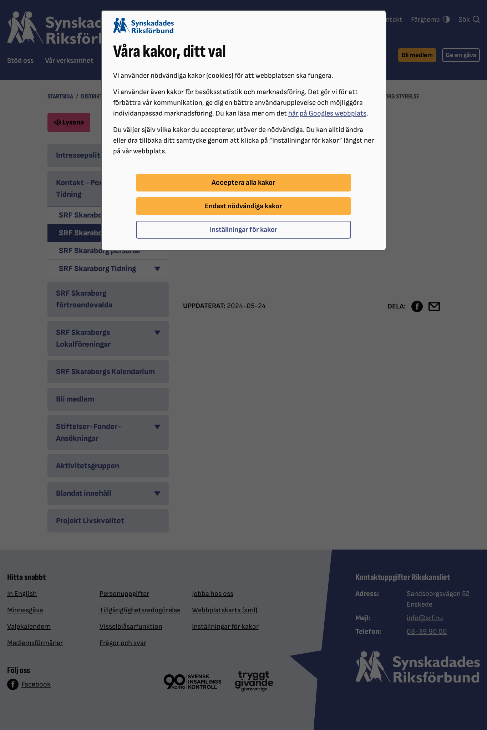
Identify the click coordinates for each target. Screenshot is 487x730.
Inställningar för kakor (243, 229)
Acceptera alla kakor (243, 182)
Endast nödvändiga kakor (243, 206)
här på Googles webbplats (327, 113)
